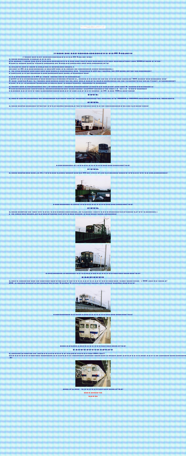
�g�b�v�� (93, 396)
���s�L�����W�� (93, 392)
